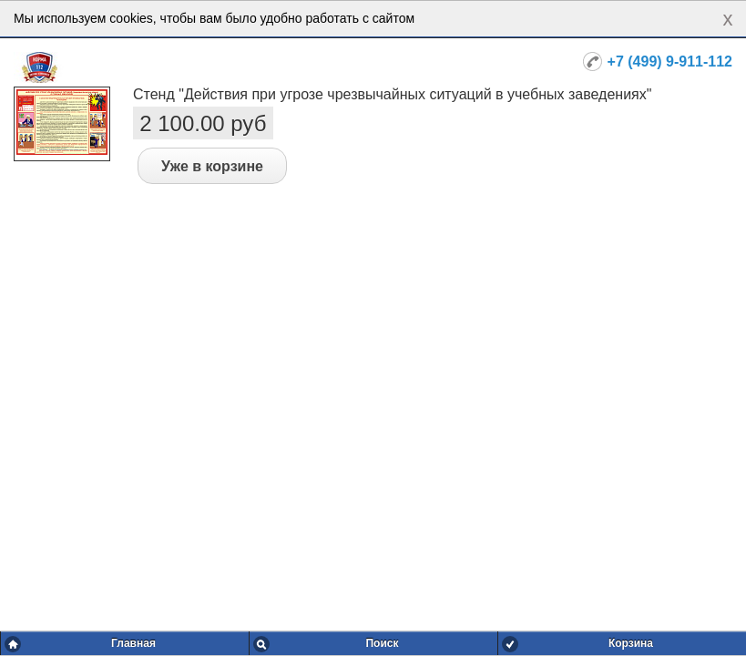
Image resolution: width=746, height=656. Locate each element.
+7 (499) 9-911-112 (670, 61)
